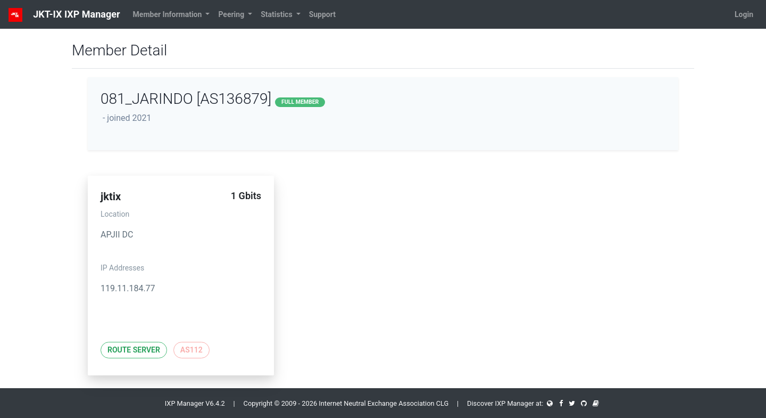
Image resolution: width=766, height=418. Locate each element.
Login (744, 14)
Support (322, 14)
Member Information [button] (168, 14)
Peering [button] (232, 14)
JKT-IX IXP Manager (64, 15)
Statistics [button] (277, 14)
